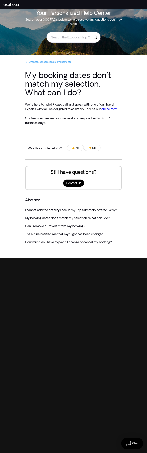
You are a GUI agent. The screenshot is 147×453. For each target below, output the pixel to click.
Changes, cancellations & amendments (48, 62)
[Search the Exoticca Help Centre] (95, 37)
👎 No (92, 147)
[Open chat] (132, 443)
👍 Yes (75, 147)
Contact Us (73, 183)
